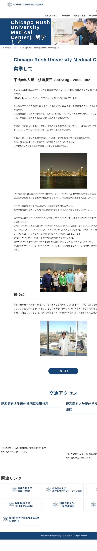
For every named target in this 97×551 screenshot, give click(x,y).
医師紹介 (66, 15)
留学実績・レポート (12, 48)
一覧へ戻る (63, 371)
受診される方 (79, 15)
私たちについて (51, 15)
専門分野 (93, 15)
